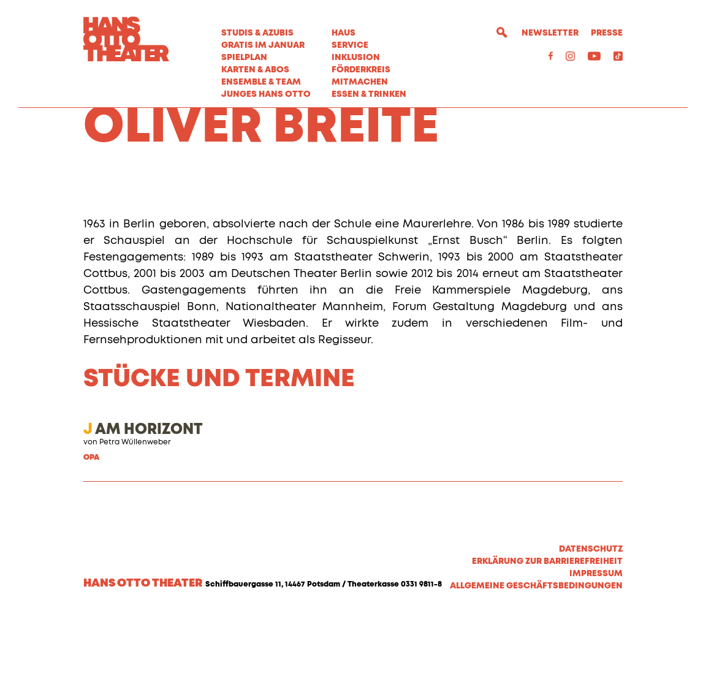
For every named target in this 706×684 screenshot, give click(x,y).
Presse (607, 33)
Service (350, 45)
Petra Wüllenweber (135, 511)
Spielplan (244, 57)
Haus (343, 33)
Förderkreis (361, 70)
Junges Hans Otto (266, 94)
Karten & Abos (255, 70)
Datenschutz (591, 618)
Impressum (596, 642)
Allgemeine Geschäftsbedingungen (536, 654)
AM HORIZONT (143, 498)
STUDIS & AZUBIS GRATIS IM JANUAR (263, 39)
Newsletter (550, 33)
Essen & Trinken (369, 94)
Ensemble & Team (261, 82)
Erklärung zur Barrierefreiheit (547, 630)
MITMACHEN (360, 82)
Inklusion (356, 57)
